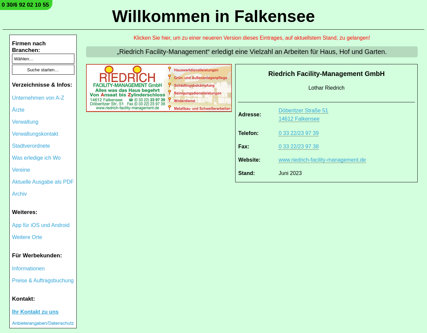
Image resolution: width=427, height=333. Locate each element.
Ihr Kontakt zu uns (35, 312)
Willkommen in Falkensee (213, 16)
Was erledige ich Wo (36, 158)
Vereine (21, 170)
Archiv (19, 194)
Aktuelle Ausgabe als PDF (43, 182)
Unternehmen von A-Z (38, 98)
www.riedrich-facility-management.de (322, 160)
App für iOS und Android (41, 225)
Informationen (28, 268)
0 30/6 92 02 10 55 (25, 5)
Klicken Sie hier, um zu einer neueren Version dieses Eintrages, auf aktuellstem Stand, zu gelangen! (252, 38)
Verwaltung (25, 122)
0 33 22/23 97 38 (299, 146)
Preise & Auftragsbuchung (43, 280)
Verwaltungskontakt (35, 134)
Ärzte (18, 110)
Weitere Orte (27, 237)
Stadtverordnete (31, 146)
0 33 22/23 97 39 (299, 133)
